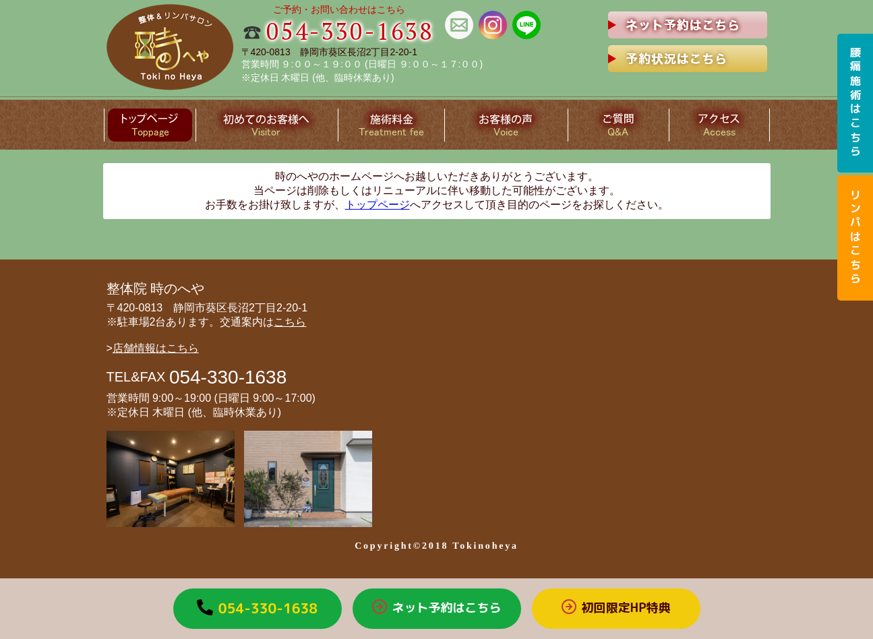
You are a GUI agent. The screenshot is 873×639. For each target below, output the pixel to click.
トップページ (377, 204)
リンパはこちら (855, 238)
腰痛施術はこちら (855, 103)
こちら (290, 322)
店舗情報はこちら (156, 348)
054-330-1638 (350, 31)
